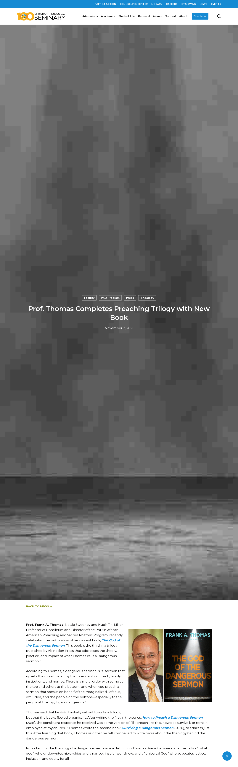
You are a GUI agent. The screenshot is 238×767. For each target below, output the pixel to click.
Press (130, 298)
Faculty (89, 298)
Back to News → (39, 606)
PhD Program (110, 298)
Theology (147, 298)
